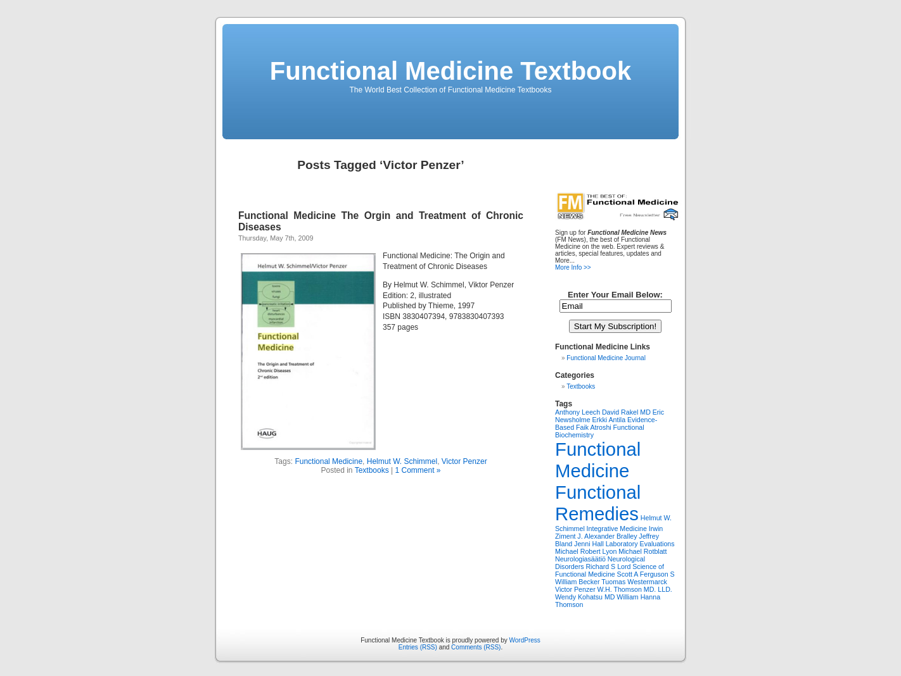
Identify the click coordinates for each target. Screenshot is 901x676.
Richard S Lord (607, 566)
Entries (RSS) (418, 647)
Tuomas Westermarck (634, 581)
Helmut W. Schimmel (402, 461)
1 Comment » (417, 470)
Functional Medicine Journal (606, 357)
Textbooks (372, 470)
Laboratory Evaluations (640, 544)
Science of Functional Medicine (609, 570)
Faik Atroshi (593, 427)
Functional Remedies (598, 503)
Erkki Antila (608, 419)
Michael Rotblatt (642, 551)
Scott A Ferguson (642, 574)
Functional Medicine (328, 461)
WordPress (524, 640)
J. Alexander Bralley (607, 536)
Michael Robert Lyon (586, 551)
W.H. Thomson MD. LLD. (634, 589)
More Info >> (573, 267)
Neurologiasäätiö (580, 559)
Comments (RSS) (476, 647)
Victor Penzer (464, 461)
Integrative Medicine (617, 528)
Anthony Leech (577, 412)
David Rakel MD (626, 412)
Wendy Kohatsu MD (585, 597)
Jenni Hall (589, 544)
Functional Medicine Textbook (450, 71)
